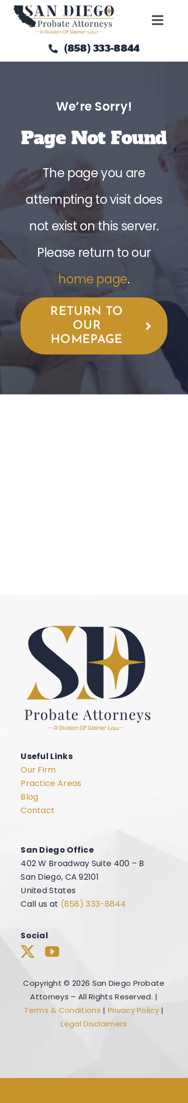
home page (92, 279)
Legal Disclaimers (94, 1023)
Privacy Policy (133, 1010)
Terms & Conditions (62, 1010)
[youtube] (52, 952)
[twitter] (28, 952)
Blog (29, 797)
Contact (38, 810)
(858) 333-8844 (93, 904)
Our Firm (38, 770)
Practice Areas (51, 783)
